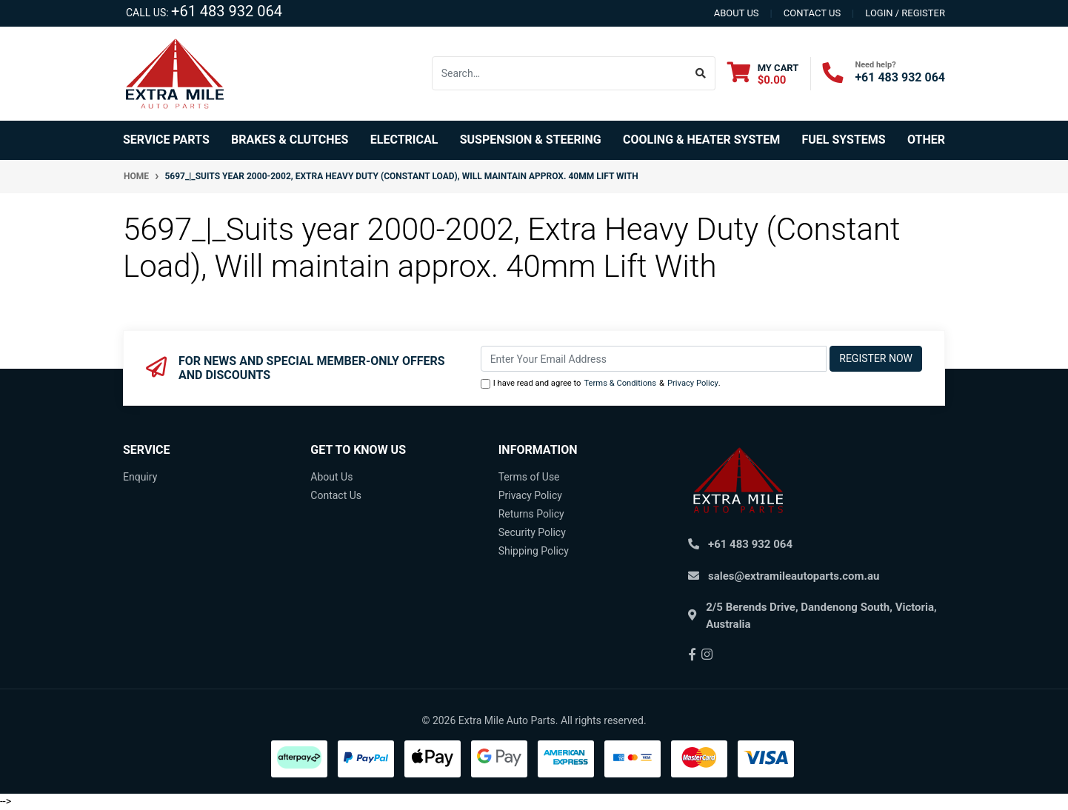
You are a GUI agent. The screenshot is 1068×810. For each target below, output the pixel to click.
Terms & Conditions (620, 383)
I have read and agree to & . (601, 384)
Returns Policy (531, 514)
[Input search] (559, 73)
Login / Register (905, 13)
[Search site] (701, 73)
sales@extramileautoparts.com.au (793, 576)
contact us (812, 13)
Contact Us (335, 495)
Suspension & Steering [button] (530, 140)
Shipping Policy (533, 551)
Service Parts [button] (166, 140)
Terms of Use (529, 477)
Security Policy (532, 532)
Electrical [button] (404, 140)
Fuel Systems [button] (843, 140)
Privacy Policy (692, 383)
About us (736, 13)
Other (926, 140)
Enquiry (140, 477)
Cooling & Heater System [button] (701, 140)
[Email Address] (654, 359)
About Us (331, 477)
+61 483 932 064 (226, 11)
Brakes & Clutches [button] (289, 140)
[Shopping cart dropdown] (763, 73)
